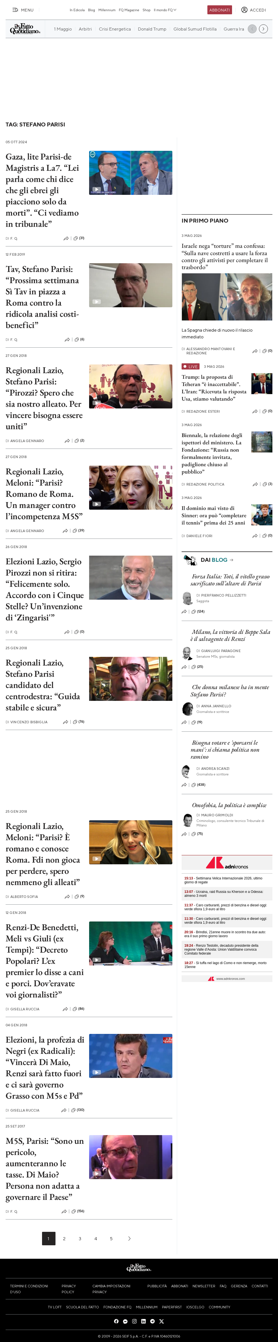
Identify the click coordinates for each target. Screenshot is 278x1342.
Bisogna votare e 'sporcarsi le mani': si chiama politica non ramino (225, 749)
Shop (146, 9)
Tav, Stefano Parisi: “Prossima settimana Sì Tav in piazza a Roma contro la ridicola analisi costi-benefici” (42, 297)
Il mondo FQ (165, 10)
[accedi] (253, 9)
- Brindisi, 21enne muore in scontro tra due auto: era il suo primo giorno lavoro (225, 934)
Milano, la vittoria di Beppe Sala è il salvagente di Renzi (230, 635)
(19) (197, 722)
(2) (79, 440)
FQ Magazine (129, 9)
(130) (78, 1110)
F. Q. (12, 238)
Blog (91, 9)
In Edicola (77, 9)
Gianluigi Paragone (218, 651)
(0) (79, 632)
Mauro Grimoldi (214, 815)
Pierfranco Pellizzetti (221, 595)
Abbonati (219, 9)
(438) (198, 785)
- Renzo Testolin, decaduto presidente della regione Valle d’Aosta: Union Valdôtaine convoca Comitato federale (221, 949)
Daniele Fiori (197, 536)
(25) (197, 667)
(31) (79, 238)
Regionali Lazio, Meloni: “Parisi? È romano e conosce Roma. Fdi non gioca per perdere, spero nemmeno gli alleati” (43, 854)
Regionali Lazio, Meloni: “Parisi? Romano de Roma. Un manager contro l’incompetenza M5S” (44, 493)
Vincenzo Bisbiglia (26, 722)
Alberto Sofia (22, 897)
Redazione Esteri (201, 411)
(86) (79, 1009)
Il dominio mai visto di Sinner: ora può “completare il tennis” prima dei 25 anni (214, 515)
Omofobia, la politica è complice (229, 805)
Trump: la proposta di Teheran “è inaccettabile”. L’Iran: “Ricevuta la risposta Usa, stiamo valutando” (214, 387)
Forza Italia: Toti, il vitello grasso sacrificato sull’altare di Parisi (230, 579)
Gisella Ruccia (22, 1009)
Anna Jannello (213, 706)
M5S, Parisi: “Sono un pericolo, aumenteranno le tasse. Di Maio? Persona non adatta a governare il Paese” (45, 1169)
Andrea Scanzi (213, 768)
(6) (79, 339)
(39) (79, 530)
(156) (78, 1211)
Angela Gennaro (25, 441)
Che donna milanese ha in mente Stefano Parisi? (230, 690)
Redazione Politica (203, 484)
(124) (198, 611)
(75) (197, 834)
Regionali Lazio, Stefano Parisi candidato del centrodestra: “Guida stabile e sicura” (43, 685)
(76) (79, 722)
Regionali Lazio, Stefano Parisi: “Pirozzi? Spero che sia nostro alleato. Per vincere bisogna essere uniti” (44, 398)
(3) (267, 484)
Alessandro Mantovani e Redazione (208, 351)
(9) (79, 896)
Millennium (106, 9)
